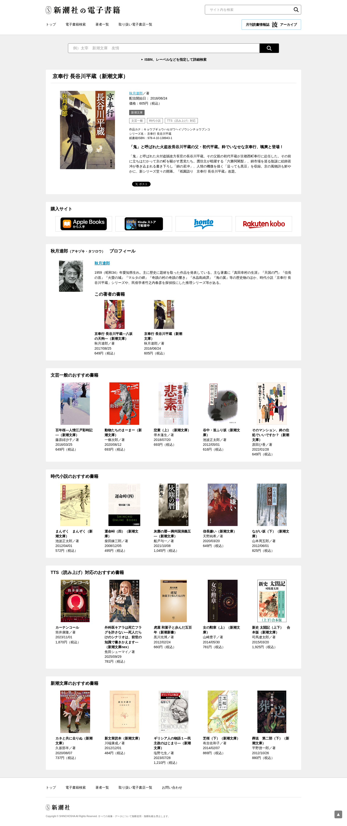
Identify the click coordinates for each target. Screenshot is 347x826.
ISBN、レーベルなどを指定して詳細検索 (176, 59)
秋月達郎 (136, 93)
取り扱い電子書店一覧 (135, 24)
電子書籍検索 (76, 24)
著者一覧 (102, 24)
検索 (296, 9)
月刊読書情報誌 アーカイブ (271, 24)
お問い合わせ (172, 787)
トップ (51, 24)
